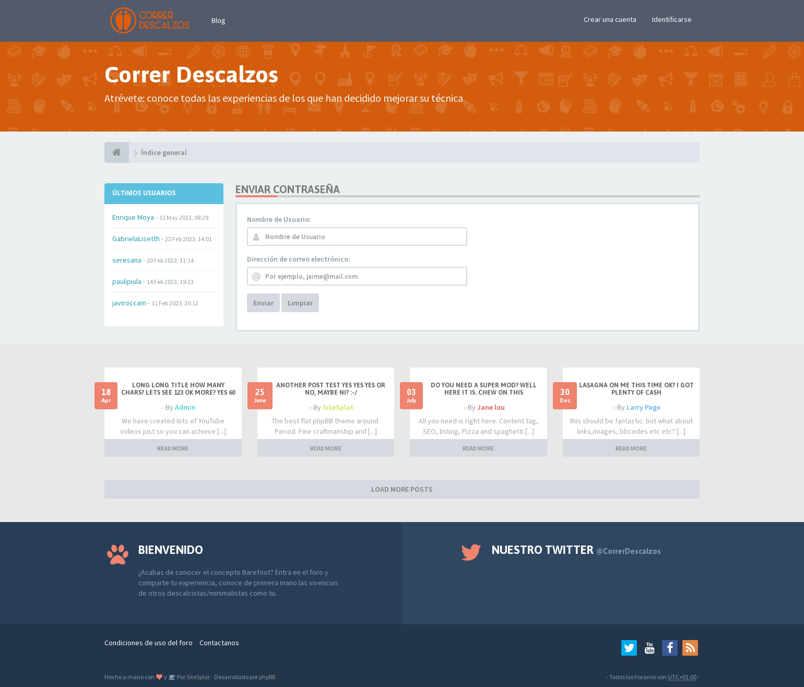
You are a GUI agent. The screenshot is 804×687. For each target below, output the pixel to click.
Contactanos (219, 642)
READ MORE (172, 448)
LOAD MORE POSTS (402, 489)
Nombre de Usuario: (279, 219)
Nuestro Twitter (576, 549)
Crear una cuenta (610, 19)
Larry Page (643, 407)
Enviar (263, 302)
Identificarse (672, 19)
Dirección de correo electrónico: (298, 259)
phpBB (267, 677)
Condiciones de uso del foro (148, 642)
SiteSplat (338, 407)
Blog (218, 20)
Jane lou (491, 407)
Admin (185, 407)
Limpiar (300, 302)
